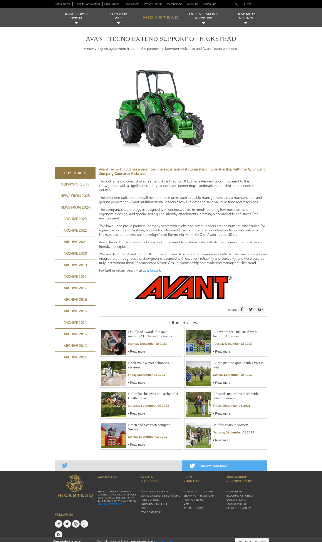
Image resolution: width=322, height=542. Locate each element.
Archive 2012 (75, 346)
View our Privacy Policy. (110, 503)
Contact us (209, 4)
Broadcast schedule (155, 504)
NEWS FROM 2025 (75, 196)
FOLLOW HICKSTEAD (208, 465)
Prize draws (111, 4)
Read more (136, 351)
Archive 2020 (75, 253)
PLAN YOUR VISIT (118, 16)
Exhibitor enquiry (238, 508)
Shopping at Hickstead (199, 495)
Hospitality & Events (154, 491)
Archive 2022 (75, 230)
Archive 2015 (75, 311)
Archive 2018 (75, 276)
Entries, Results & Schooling (160, 495)
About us (192, 4)
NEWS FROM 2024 (75, 207)
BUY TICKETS (75, 173)
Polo (144, 508)
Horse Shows (150, 500)
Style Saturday (151, 512)
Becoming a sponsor (240, 495)
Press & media (153, 4)
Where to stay (193, 508)
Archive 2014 (75, 323)
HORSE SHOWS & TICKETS (76, 16)
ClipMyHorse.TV (75, 184)
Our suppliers (236, 504)
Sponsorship (131, 4)
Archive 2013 (75, 334)
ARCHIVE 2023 (75, 219)
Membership (175, 4)
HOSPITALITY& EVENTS (246, 16)
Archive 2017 (75, 288)
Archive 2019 (75, 265)
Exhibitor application (87, 4)
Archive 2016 (75, 300)
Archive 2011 (75, 357)
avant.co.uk (152, 270)
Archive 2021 (75, 242)
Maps (187, 504)
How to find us (194, 500)
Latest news (62, 4)
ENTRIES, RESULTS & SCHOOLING (203, 16)
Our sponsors (236, 500)
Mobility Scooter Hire (199, 491)
